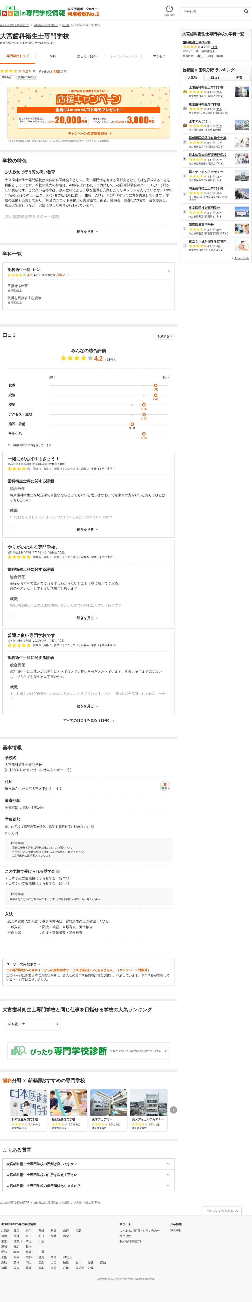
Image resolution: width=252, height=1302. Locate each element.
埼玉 (29, 1241)
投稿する (163, 336)
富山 (29, 1236)
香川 (78, 1262)
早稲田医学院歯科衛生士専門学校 (212, 138)
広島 (41, 1262)
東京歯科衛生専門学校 (204, 104)
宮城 (41, 1230)
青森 (16, 1230)
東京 (4, 1241)
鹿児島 (80, 1267)
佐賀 (16, 1267)
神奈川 (18, 1241)
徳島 (66, 1262)
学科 (53, 56)
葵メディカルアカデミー (206, 172)
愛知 (4, 1251)
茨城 (4, 1246)
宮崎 (66, 1267)
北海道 (5, 1230)
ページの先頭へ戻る (220, 1211)
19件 (219, 142)
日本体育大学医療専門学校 (207, 155)
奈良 (53, 1257)
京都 (29, 1257)
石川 (41, 1236)
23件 (219, 193)
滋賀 (41, 1257)
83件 (219, 229)
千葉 (41, 1241)
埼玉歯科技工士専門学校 (206, 188)
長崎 (29, 1267)
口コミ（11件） (88, 56)
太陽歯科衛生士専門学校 (206, 87)
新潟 (4, 1236)
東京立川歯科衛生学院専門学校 (211, 242)
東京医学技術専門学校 (204, 208)
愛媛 (91, 1262)
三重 (41, 1251)
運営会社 (176, 1230)
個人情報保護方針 (131, 1241)
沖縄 (91, 1267)
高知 (103, 1262)
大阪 (4, 1257)
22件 (219, 212)
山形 (66, 1230)
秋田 (53, 1230)
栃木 (29, 1246)
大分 (53, 1267)
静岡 (29, 1251)
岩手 (29, 1230)
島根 (16, 1262)
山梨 (66, 1236)
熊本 (41, 1267)
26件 (219, 92)
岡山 (29, 1262)
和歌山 (67, 1257)
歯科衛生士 (16, 1024)
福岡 (4, 1267)
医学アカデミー (200, 121)
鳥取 (4, 1262)
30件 (219, 109)
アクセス (159, 56)
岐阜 (16, 1251)
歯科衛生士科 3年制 (196, 42)
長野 (16, 1236)
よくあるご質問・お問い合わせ (139, 1230)
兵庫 (16, 1257)
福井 (53, 1236)
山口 (53, 1262)
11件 (214, 47)
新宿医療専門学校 (201, 225)
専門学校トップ (17, 56)
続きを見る (85, 231)
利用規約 (125, 1236)
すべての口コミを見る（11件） (87, 720)
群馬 (16, 1246)
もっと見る (241, 258)
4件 (218, 246)
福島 (78, 1230)
